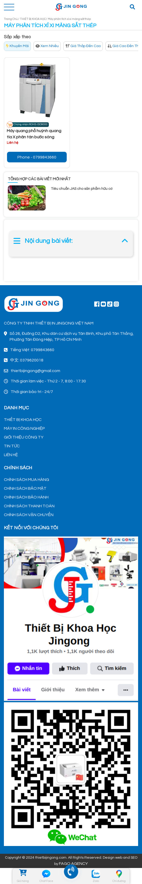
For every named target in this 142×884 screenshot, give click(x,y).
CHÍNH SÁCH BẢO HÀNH (26, 497)
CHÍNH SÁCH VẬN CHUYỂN (28, 515)
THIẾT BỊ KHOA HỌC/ (33, 19)
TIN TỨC (12, 446)
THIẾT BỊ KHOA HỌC (23, 420)
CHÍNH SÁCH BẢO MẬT (25, 488)
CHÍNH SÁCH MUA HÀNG (26, 480)
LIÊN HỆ (11, 455)
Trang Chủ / (11, 19)
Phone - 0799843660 (36, 157)
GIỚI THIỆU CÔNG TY (23, 437)
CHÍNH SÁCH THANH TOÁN (29, 506)
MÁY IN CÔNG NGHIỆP (24, 428)
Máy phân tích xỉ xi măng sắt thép (69, 19)
